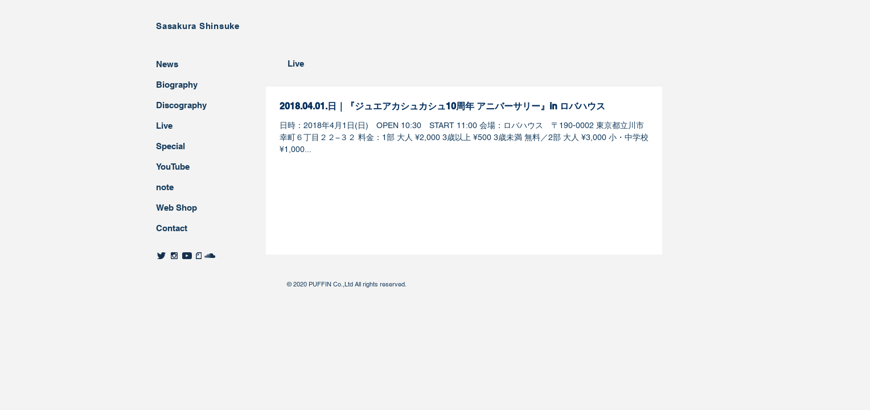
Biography (177, 84)
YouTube (173, 166)
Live (164, 125)
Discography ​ (182, 105)
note (165, 187)
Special (170, 146)
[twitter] (161, 255)
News (167, 64)
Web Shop (176, 207)
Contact (171, 228)
